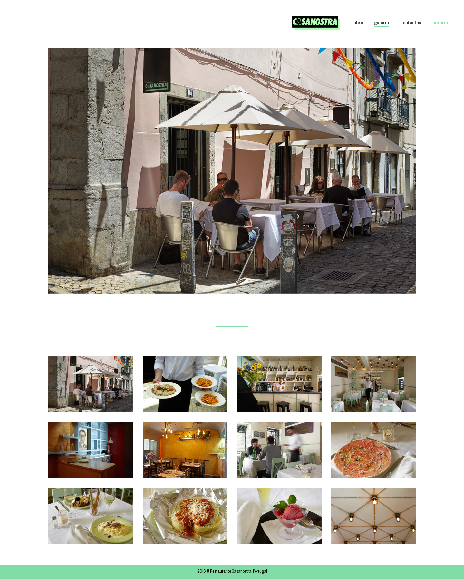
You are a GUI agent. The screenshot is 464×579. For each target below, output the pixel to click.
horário (440, 23)
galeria (381, 23)
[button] (410, 171)
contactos (410, 23)
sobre (357, 23)
